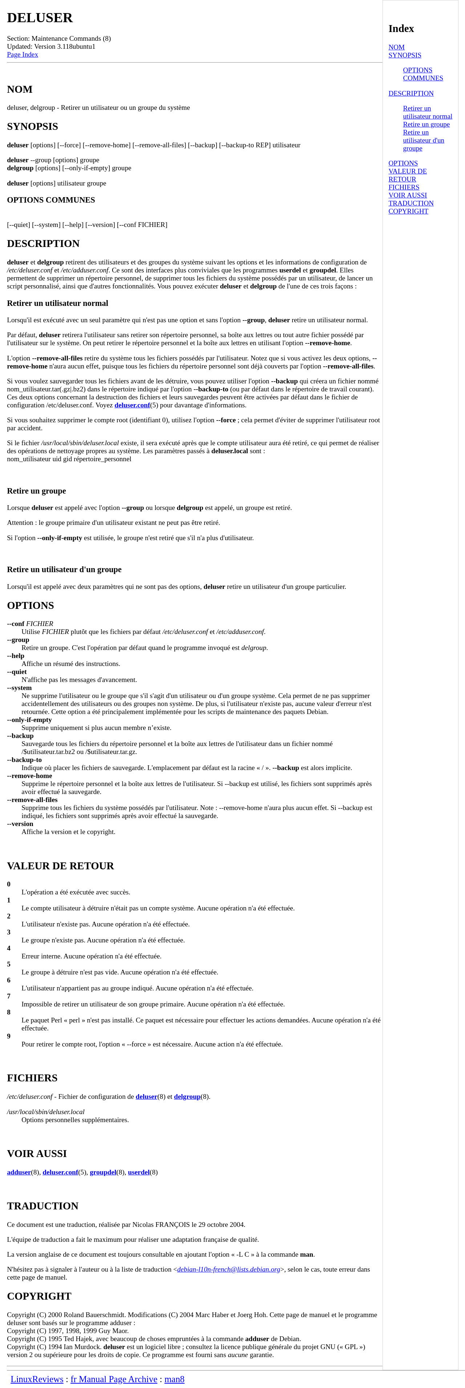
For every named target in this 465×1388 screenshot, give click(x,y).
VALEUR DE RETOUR (407, 175)
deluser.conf (132, 405)
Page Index (22, 54)
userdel (139, 1172)
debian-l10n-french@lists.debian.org (228, 1269)
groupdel (103, 1172)
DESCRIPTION (411, 93)
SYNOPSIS (404, 55)
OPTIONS (403, 163)
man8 (175, 1379)
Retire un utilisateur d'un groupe (423, 140)
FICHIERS (403, 187)
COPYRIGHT (408, 211)
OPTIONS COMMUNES (423, 74)
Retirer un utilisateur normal (427, 112)
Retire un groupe (426, 124)
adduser (19, 1172)
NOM (396, 47)
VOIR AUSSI (407, 195)
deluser (147, 1096)
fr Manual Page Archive (113, 1379)
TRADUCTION (411, 203)
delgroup (187, 1096)
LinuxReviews (37, 1379)
